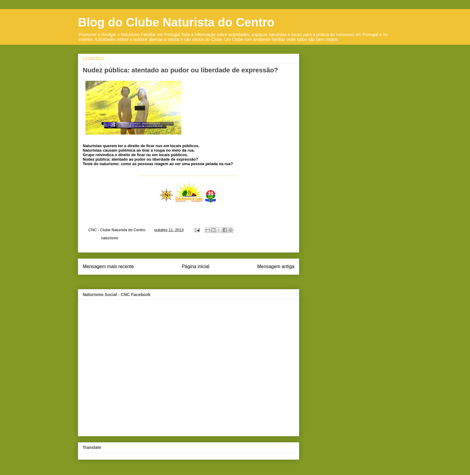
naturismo (109, 238)
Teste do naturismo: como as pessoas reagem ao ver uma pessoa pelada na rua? (158, 164)
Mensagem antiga (275, 266)
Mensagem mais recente (108, 266)
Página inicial (195, 266)
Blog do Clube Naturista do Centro (176, 22)
